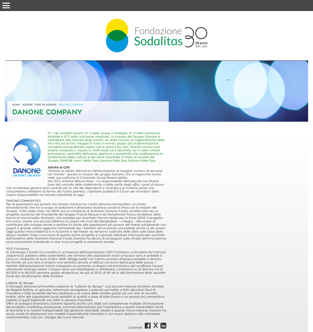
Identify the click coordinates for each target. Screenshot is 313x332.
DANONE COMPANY (71, 104)
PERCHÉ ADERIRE (45, 104)
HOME (16, 104)
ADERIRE (27, 104)
